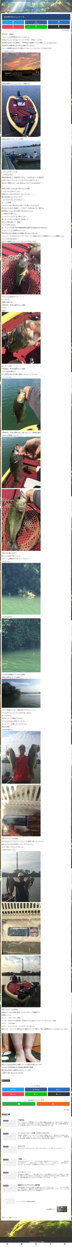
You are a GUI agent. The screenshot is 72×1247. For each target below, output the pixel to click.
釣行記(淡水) (5, 1080)
